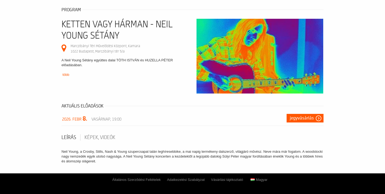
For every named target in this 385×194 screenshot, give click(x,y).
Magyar (259, 180)
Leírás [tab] (68, 137)
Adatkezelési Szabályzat (186, 180)
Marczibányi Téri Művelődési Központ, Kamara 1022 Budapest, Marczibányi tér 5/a (105, 48)
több (66, 75)
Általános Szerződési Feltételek (136, 180)
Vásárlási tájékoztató (227, 180)
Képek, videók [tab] (99, 137)
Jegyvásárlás (302, 118)
